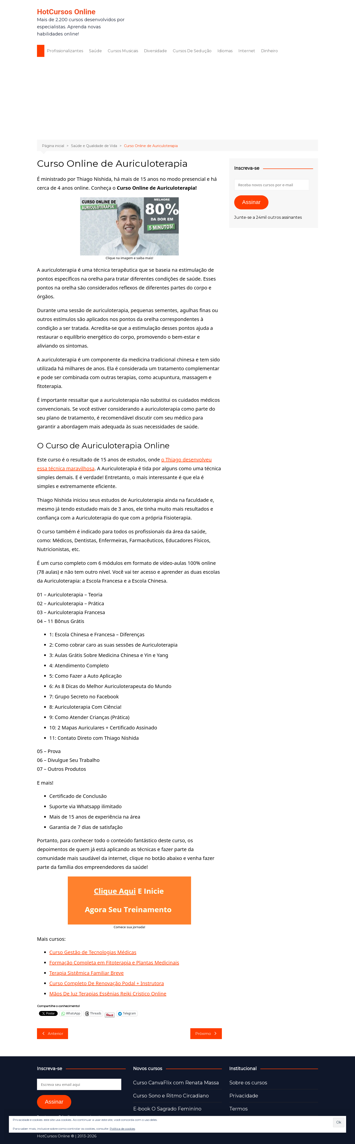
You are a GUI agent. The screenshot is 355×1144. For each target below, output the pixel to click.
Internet (246, 51)
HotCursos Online (66, 11)
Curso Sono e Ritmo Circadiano (171, 1096)
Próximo (206, 1033)
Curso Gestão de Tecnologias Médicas (92, 952)
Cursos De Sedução (192, 51)
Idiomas (224, 51)
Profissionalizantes (65, 51)
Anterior (52, 1033)
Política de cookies (122, 1128)
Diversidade (155, 51)
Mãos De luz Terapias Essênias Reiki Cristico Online (107, 993)
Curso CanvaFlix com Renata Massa (176, 1083)
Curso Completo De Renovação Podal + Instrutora (106, 983)
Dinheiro (269, 51)
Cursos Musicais (123, 51)
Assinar (251, 202)
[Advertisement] (177, 97)
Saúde (95, 51)
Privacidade (243, 1096)
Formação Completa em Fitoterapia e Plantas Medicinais (114, 962)
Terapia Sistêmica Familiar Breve (86, 973)
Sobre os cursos (248, 1083)
